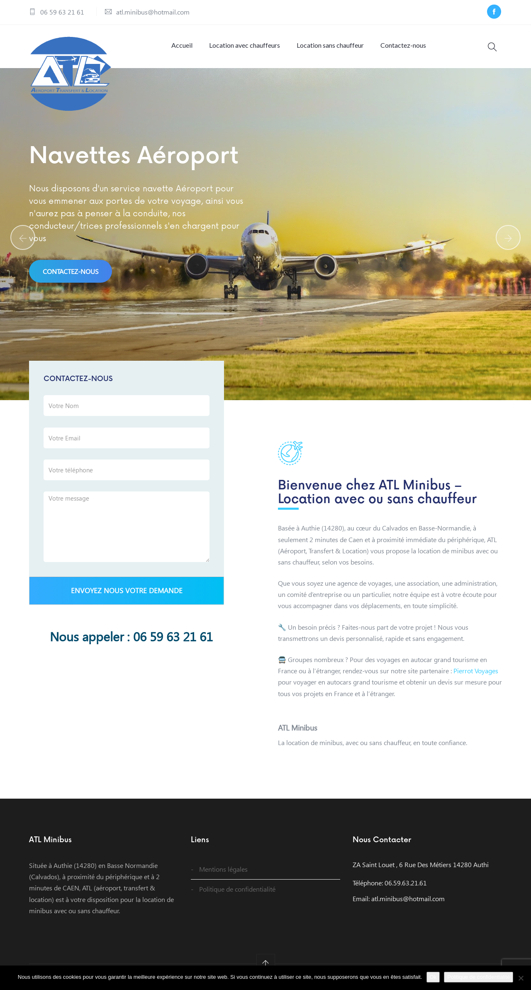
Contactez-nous (403, 45)
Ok (433, 977)
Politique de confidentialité (237, 889)
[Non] (520, 978)
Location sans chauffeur (330, 45)
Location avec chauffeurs (244, 45)
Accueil (181, 45)
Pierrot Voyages (475, 670)
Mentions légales (223, 869)
